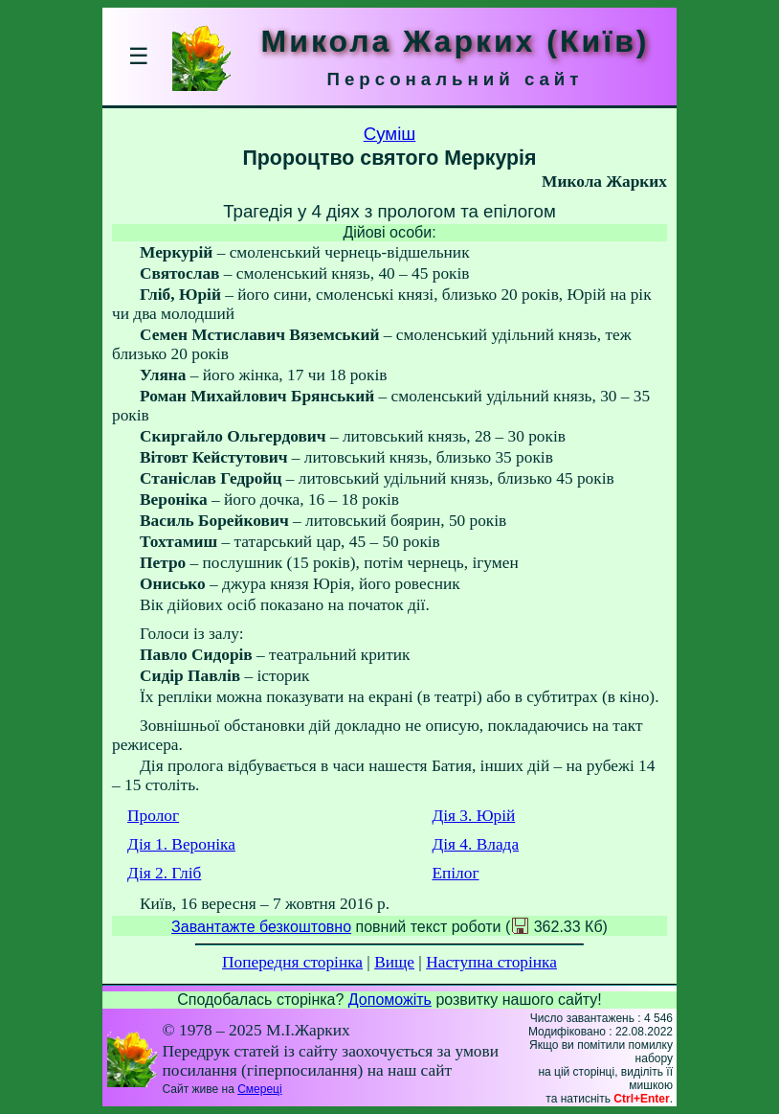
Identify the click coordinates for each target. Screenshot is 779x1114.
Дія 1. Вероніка (181, 844)
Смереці (259, 1089)
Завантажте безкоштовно (261, 927)
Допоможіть (390, 999)
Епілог (455, 873)
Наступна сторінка (491, 962)
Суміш (390, 134)
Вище (394, 962)
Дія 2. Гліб (164, 873)
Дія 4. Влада (475, 844)
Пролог (153, 816)
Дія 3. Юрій (473, 816)
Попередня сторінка (292, 962)
